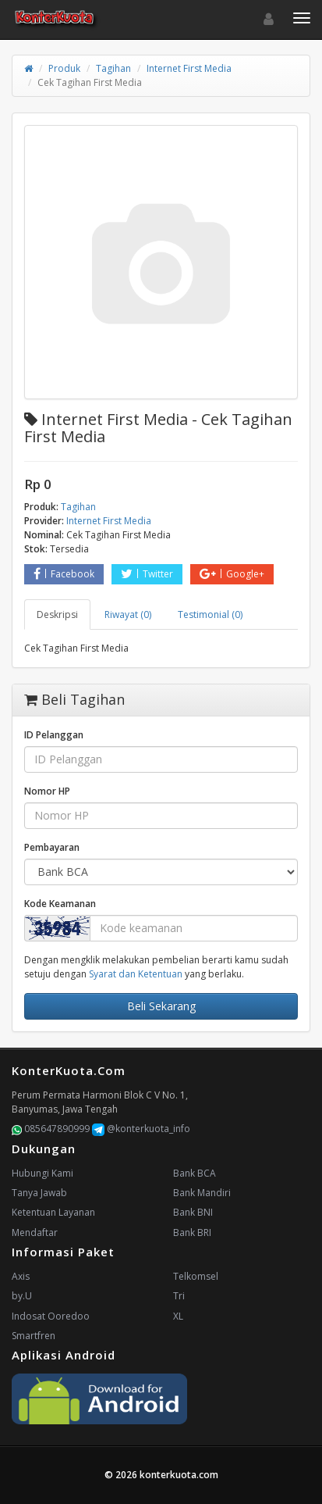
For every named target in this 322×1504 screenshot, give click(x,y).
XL (178, 1316)
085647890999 (51, 1128)
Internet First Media (189, 68)
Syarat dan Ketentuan (135, 974)
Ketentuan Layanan (53, 1212)
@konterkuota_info (141, 1128)
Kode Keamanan (60, 903)
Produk (64, 68)
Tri (179, 1295)
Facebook (64, 574)
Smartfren (33, 1335)
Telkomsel (195, 1276)
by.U (22, 1295)
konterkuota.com (179, 1474)
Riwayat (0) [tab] (127, 614)
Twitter (147, 574)
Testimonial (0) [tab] (210, 614)
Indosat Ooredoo (51, 1316)
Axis (21, 1276)
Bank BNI (193, 1212)
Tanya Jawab (39, 1192)
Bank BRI (192, 1232)
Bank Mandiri (202, 1192)
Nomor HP (47, 791)
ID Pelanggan (53, 734)
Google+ (232, 574)
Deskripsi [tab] (57, 614)
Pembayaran (52, 847)
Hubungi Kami (42, 1173)
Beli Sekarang (161, 1005)
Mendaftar (35, 1232)
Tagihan (113, 68)
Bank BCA (194, 1173)
